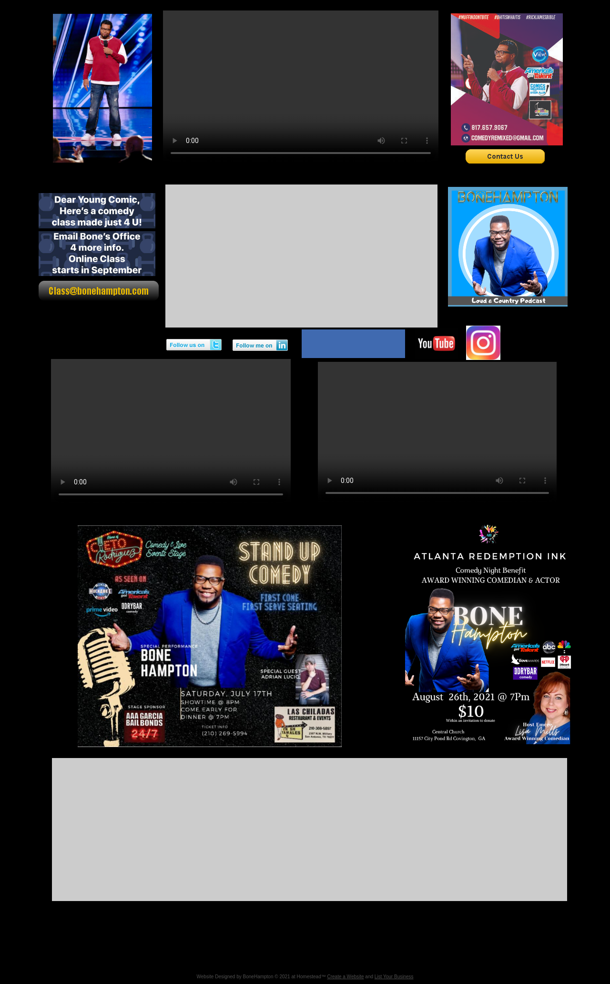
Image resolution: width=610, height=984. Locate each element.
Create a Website (345, 976)
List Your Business (394, 976)
